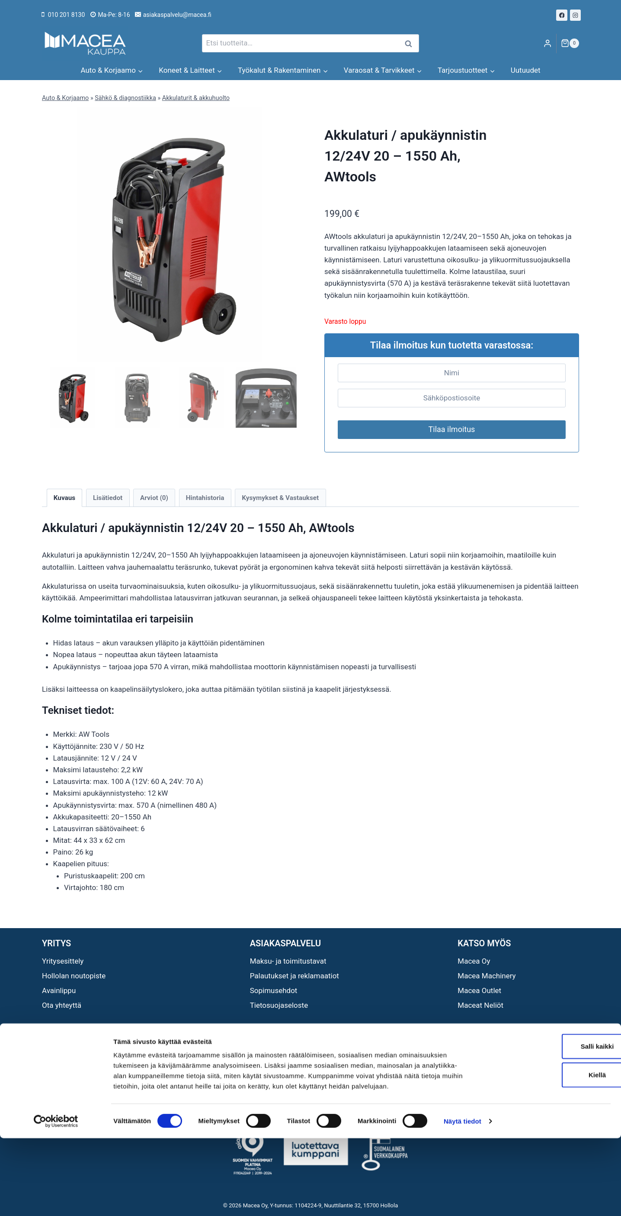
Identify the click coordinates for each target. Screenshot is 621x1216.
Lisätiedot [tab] (107, 498)
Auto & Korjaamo (65, 98)
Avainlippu (59, 990)
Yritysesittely (62, 961)
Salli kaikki (549, 1124)
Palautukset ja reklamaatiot (294, 975)
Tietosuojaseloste (279, 1005)
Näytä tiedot (462, 1199)
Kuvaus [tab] (64, 498)
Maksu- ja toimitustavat (288, 961)
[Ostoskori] (570, 43)
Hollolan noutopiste (74, 975)
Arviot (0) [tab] (154, 498)
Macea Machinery (486, 975)
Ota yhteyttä (61, 1005)
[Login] (547, 43)
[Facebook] (561, 15)
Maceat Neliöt (480, 1005)
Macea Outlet (479, 990)
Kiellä (548, 1152)
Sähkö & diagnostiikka (125, 98)
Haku (411, 43)
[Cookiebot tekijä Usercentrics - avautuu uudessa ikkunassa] (56, 1199)
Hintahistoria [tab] (205, 498)
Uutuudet (526, 70)
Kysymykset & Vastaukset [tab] (280, 498)
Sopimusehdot (274, 990)
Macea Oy (474, 961)
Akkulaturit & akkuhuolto (196, 98)
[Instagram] (575, 15)
